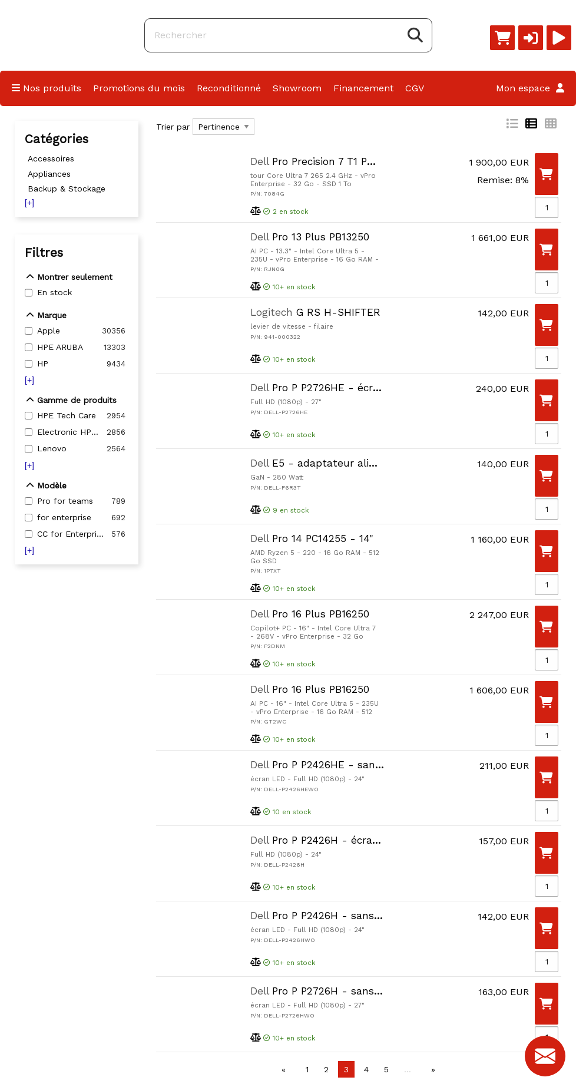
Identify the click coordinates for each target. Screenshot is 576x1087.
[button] (530, 37)
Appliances (49, 174)
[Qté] (546, 207)
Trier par (173, 126)
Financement (363, 88)
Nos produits (46, 88)
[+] (29, 203)
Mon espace (530, 88)
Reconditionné (229, 88)
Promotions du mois (139, 88)
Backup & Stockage (66, 188)
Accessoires (51, 158)
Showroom (297, 88)
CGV (414, 88)
